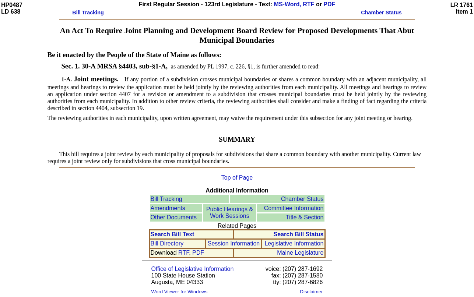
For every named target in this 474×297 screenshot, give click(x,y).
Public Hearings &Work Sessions (229, 212)
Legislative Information (293, 243)
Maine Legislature (300, 253)
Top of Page (237, 177)
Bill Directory (167, 243)
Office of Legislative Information (192, 269)
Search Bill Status (298, 234)
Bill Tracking (166, 199)
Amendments (168, 208)
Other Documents (174, 217)
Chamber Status (302, 199)
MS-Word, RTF (294, 4)
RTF (183, 253)
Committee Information (294, 208)
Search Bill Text (172, 234)
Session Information (234, 243)
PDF (329, 4)
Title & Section (305, 217)
